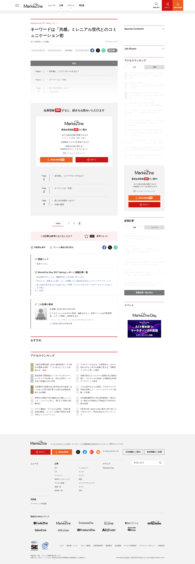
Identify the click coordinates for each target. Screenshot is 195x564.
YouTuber (68, 50)
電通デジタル (42, 264)
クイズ (81, 475)
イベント (71, 5)
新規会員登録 (55, 159)
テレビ (81, 487)
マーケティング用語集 (39, 504)
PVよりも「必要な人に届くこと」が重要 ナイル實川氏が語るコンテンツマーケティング (74, 281)
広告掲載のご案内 (132, 452)
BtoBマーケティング (62, 479)
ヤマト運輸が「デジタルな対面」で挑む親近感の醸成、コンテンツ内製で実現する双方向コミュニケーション (52, 412)
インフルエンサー (82, 50)
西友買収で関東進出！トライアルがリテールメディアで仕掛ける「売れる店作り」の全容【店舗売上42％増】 (52, 378)
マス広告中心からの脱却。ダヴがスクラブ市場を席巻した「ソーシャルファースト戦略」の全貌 (98, 389)
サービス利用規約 (130, 546)
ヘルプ (61, 546)
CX (56, 472)
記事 (61, 5)
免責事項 (109, 546)
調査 (80, 479)
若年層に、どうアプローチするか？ (64, 71)
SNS (80, 490)
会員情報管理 (98, 546)
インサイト (59, 475)
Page (38, 71)
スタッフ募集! (85, 546)
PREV (57, 223)
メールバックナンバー (74, 153)
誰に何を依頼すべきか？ (65, 200)
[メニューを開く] (17, 5)
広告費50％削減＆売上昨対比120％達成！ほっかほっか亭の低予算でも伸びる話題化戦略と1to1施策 (53, 389)
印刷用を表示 (38, 247)
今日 (134, 67)
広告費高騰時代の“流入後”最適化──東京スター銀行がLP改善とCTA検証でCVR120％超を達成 (98, 401)
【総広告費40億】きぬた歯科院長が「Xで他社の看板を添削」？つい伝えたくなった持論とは (53, 367)
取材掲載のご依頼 (154, 452)
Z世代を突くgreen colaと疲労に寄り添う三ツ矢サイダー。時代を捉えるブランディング (98, 412)
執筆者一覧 (59, 490)
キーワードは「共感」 (64, 188)
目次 (93, 63)
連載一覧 (58, 487)
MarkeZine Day (108, 468)
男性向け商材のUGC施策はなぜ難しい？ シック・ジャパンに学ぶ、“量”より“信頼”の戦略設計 (53, 401)
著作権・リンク (72, 546)
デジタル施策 (59, 483)
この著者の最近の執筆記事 (61, 323)
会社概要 (118, 546)
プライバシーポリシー (147, 546)
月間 (154, 67)
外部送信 (161, 546)
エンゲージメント (54, 50)
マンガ (81, 472)
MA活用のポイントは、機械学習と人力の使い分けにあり (60, 277)
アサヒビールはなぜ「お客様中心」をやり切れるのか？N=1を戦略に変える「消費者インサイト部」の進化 (98, 367)
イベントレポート (38, 50)
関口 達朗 (34, 42)
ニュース (51, 5)
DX (56, 468)
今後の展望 (59, 204)
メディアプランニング (87, 483)
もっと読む (39, 290)
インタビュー (83, 468)
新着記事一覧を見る (144, 292)
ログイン (91, 159)
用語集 (81, 5)
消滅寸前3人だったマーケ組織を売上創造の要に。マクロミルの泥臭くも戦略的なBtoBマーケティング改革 (98, 378)
